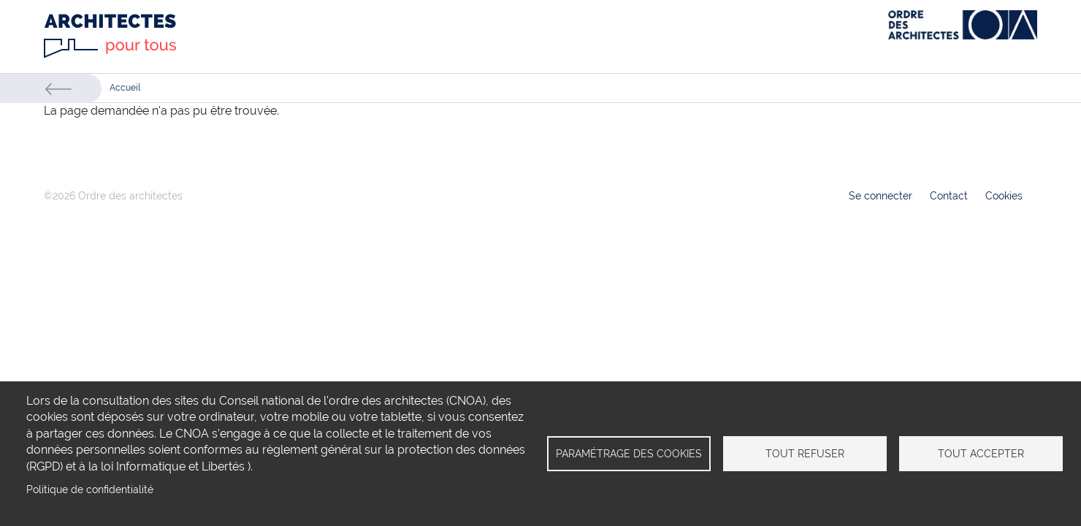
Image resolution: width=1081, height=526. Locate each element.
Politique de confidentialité (89, 489)
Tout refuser (804, 454)
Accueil (125, 88)
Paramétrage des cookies (629, 454)
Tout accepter (981, 454)
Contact (949, 196)
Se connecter (880, 196)
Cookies (1004, 196)
